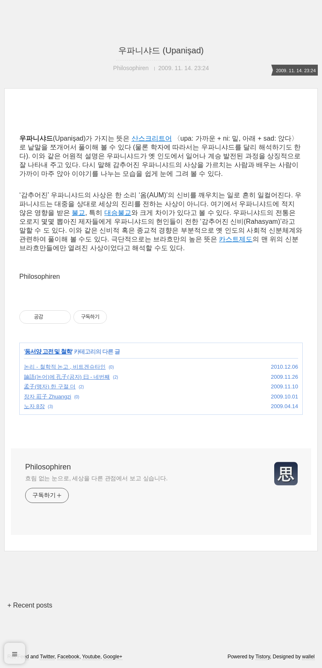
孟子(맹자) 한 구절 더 (50, 386)
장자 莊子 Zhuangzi (47, 396)
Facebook (68, 657)
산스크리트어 (152, 138)
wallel (308, 657)
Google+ (112, 657)
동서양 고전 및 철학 (48, 351)
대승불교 (117, 212)
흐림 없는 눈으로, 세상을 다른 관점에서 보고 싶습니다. (96, 478)
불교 (78, 212)
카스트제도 (235, 239)
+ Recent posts (29, 605)
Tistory (262, 657)
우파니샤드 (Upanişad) (160, 50)
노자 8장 (34, 406)
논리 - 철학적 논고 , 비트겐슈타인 (65, 367)
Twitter (47, 657)
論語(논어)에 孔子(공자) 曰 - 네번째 (67, 377)
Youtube (91, 657)
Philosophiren (48, 467)
